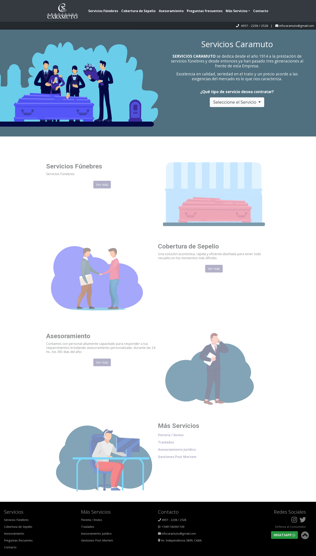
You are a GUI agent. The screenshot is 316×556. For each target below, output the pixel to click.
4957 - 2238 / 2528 (254, 26)
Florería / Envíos (171, 440)
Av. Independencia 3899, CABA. (180, 540)
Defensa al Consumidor (290, 527)
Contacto (260, 11)
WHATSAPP (284, 535)
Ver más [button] (102, 190)
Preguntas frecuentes (204, 11)
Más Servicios (236, 11)
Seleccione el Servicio (235, 102)
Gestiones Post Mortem (177, 462)
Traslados (166, 448)
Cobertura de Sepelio (138, 11)
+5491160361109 (171, 527)
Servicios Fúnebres (104, 10)
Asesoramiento (171, 11)
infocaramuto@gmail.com (296, 26)
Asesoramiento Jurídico (177, 455)
